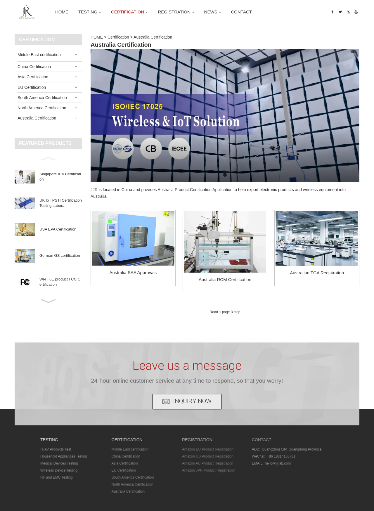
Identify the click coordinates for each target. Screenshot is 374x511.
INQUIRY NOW (192, 387)
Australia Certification (37, 118)
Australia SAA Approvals (133, 272)
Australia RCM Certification (225, 279)
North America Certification (42, 107)
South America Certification (42, 97)
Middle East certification (39, 54)
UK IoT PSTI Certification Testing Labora (60, 203)
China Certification (34, 66)
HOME (97, 37)
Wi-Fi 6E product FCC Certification (59, 282)
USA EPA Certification (57, 229)
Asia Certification (33, 77)
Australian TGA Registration (317, 272)
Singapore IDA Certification (60, 176)
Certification (118, 37)
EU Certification (32, 87)
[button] (48, 158)
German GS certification (59, 255)
